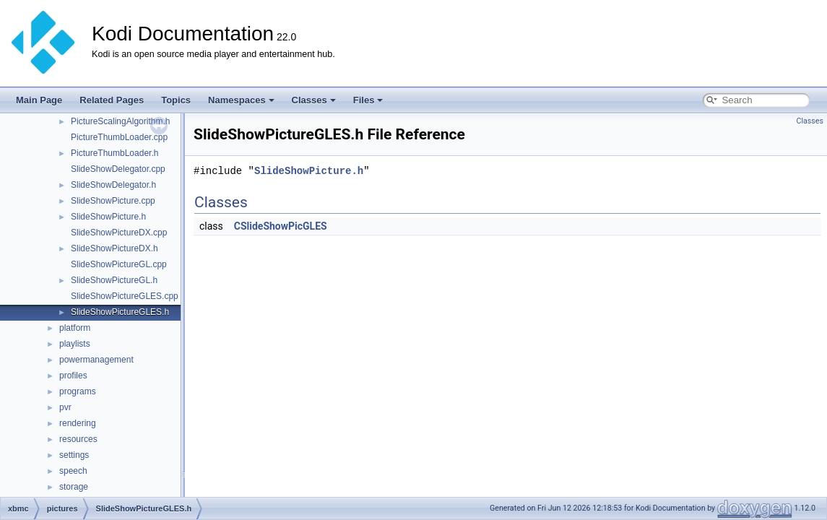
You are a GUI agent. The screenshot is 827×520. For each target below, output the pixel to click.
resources (78, 439)
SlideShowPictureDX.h (114, 248)
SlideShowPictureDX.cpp (119, 233)
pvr (65, 407)
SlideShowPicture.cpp (113, 201)
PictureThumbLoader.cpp (119, 137)
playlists (74, 344)
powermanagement (96, 360)
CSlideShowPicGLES (280, 226)
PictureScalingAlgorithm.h (120, 121)
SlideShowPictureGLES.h (120, 312)
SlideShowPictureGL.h (114, 280)
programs (77, 391)
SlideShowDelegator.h (113, 185)
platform (74, 328)
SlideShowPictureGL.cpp (119, 264)
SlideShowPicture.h (108, 217)
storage (73, 487)
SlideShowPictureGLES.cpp (124, 296)
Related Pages (111, 100)
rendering (77, 423)
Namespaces (241, 100)
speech (73, 471)
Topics (176, 100)
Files (368, 100)
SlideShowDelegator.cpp (118, 169)
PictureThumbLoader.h (114, 153)
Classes (314, 100)
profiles (73, 375)
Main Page (39, 100)
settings (74, 455)
